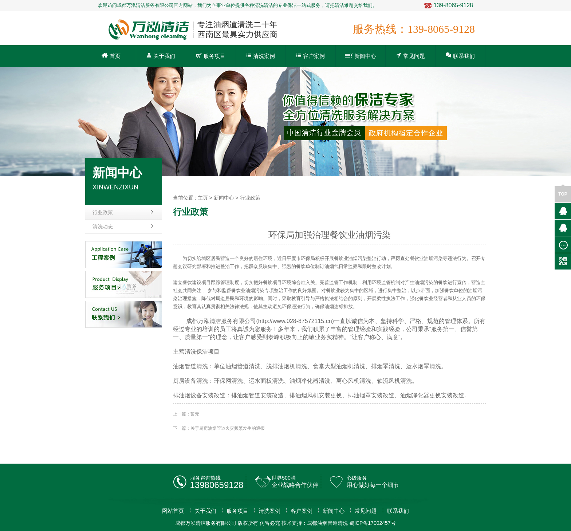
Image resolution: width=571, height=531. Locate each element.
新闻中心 (360, 56)
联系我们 (460, 55)
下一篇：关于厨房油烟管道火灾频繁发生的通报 (219, 428)
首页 (111, 56)
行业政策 (102, 212)
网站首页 (173, 511)
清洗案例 (261, 56)
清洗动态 (102, 226)
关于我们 (160, 55)
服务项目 (210, 56)
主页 (203, 198)
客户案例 (310, 56)
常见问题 (410, 55)
